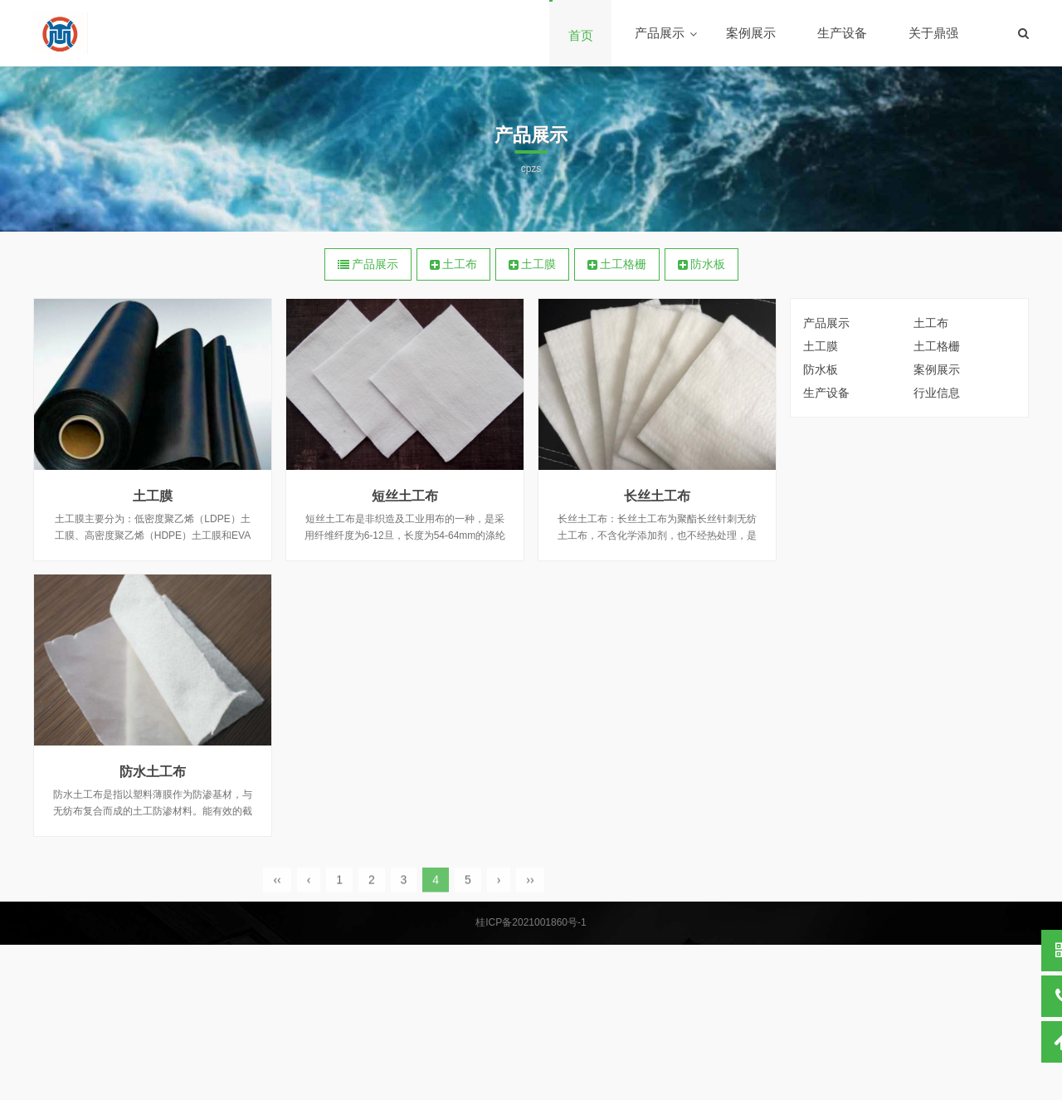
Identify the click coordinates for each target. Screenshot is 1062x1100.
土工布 (453, 264)
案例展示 (751, 33)
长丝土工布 (657, 496)
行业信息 (936, 392)
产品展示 (659, 33)
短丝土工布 (405, 496)
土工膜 (532, 264)
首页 (580, 35)
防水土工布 (152, 772)
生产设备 (842, 33)
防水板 (701, 264)
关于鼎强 (933, 33)
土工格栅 (616, 264)
